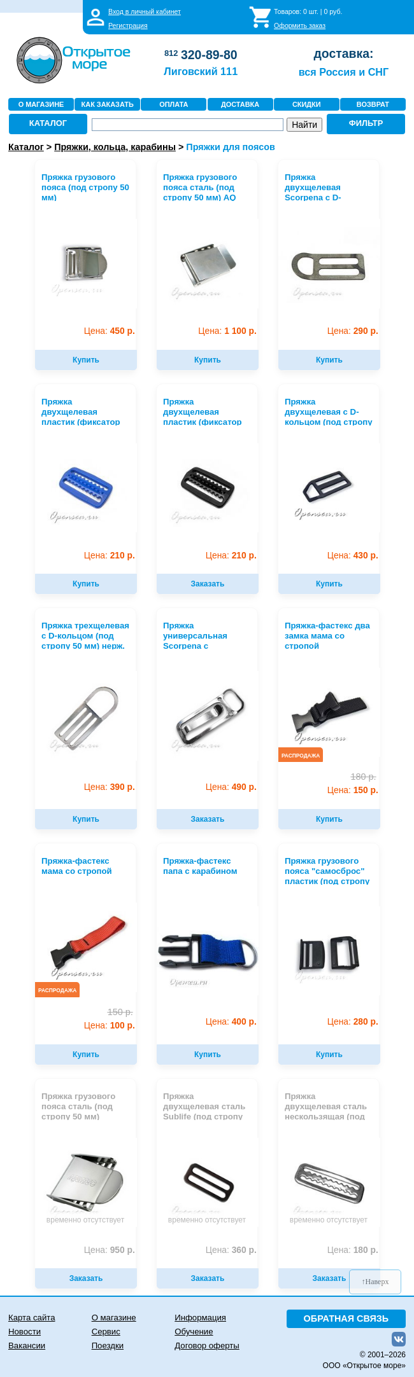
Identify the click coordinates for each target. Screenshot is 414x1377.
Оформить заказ (299, 25)
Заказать (208, 583)
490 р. (231, 787)
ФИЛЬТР (366, 123)
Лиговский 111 (201, 71)
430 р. (352, 555)
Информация (200, 1317)
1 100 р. (227, 331)
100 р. (109, 1025)
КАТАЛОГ (48, 123)
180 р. (352, 1250)
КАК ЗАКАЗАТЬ (108, 104)
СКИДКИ (306, 104)
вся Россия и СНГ (344, 72)
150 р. (352, 790)
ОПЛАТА (173, 104)
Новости (24, 1331)
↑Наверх (375, 1281)
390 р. (109, 787)
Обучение (194, 1331)
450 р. (109, 331)
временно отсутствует (85, 1219)
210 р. (109, 555)
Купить (86, 360)
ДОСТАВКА (240, 104)
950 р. (109, 1250)
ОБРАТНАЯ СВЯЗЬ (346, 1318)
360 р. (231, 1250)
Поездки (108, 1345)
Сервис (106, 1331)
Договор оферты (207, 1345)
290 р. (352, 331)
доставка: (343, 53)
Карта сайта (31, 1317)
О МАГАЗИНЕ (41, 104)
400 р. (231, 1022)
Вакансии (26, 1345)
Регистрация (128, 25)
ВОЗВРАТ (373, 104)
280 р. (352, 1022)
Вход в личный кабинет (144, 11)
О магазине (114, 1317)
